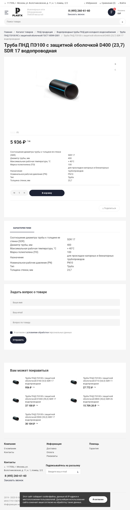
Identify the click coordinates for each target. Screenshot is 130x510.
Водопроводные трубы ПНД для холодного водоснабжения (86, 32)
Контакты (9, 452)
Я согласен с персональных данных (43, 332)
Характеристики (22, 228)
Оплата (50, 452)
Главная (8, 32)
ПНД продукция (45, 32)
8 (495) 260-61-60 (79, 10)
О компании (10, 448)
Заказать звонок (76, 14)
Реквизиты (52, 456)
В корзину (47, 193)
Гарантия (94, 448)
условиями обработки (38, 332)
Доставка (51, 448)
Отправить (18, 340)
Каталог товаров (24, 32)
